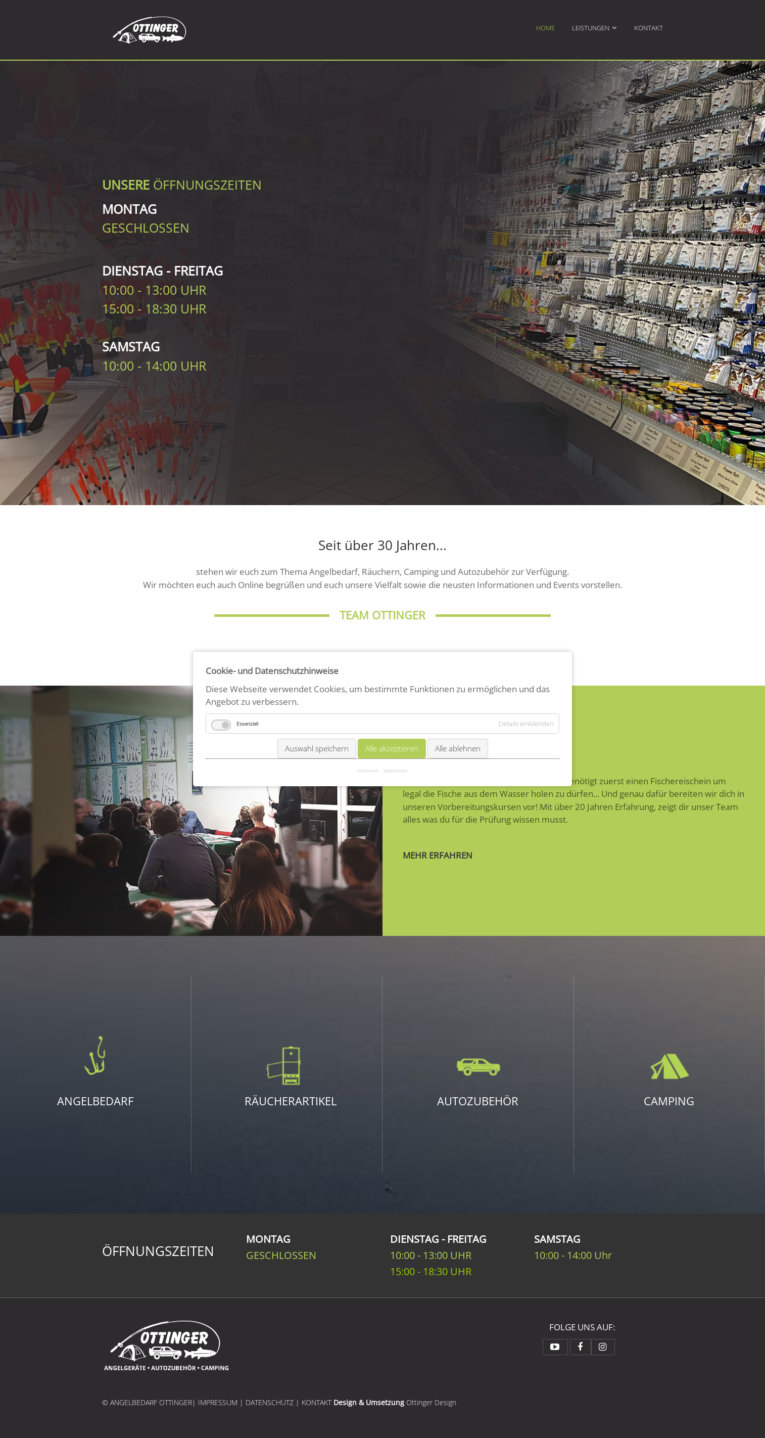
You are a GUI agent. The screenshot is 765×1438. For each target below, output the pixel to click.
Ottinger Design (431, 1402)
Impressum (368, 770)
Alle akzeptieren (391, 748)
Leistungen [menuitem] (590, 27)
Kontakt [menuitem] (648, 27)
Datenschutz (395, 770)
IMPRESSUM (217, 1402)
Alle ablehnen (458, 748)
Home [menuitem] (545, 27)
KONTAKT (317, 1402)
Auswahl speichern (317, 748)
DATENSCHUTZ (270, 1402)
